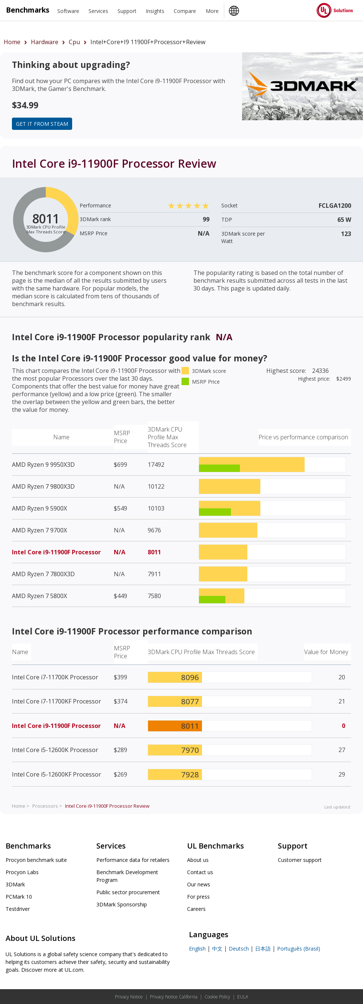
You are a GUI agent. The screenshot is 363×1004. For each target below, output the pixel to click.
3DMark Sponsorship (121, 904)
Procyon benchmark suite (36, 859)
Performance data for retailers (133, 859)
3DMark (15, 884)
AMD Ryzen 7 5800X (39, 596)
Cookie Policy (217, 997)
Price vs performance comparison (303, 437)
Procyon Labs (22, 872)
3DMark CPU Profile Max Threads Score (167, 437)
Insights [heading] (155, 10)
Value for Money (326, 652)
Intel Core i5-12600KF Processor (56, 774)
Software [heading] (68, 10)
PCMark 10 (19, 896)
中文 (217, 948)
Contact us (200, 872)
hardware (44, 42)
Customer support (300, 859)
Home (12, 42)
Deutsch (239, 948)
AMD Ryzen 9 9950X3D (43, 464)
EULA (242, 997)
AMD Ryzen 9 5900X (39, 508)
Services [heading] (98, 10)
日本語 (263, 948)
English (197, 948)
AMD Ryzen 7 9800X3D (43, 486)
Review (107, 806)
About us (198, 859)
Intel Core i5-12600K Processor (55, 750)
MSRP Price (122, 437)
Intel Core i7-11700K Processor (55, 677)
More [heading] (212, 10)
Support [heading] (127, 10)
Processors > (47, 806)
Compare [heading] (185, 10)
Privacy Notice (129, 997)
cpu (74, 42)
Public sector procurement (128, 892)
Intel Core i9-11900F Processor (56, 552)
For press (198, 896)
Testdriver (18, 908)
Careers (196, 908)
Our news (198, 884)
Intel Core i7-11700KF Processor (56, 701)
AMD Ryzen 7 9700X (39, 530)
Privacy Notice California (173, 997)
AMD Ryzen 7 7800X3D (43, 574)
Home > (20, 806)
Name (61, 437)
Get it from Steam (42, 123)
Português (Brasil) (298, 948)
